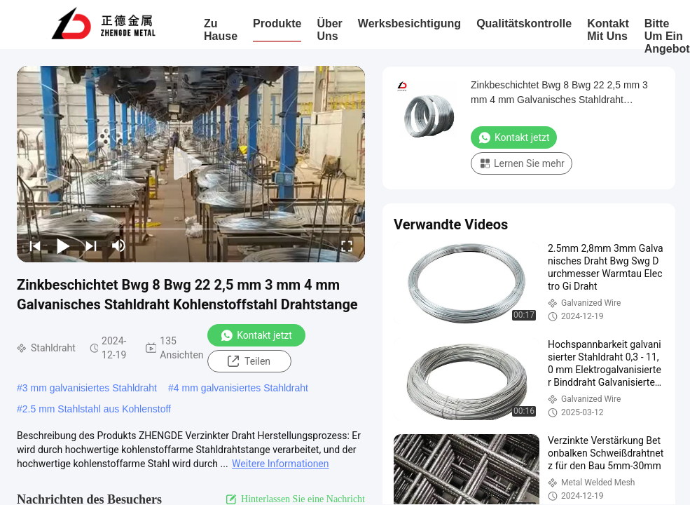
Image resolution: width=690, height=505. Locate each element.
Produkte (277, 23)
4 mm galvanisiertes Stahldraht (241, 387)
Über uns (329, 30)
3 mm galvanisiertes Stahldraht (89, 387)
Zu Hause (220, 30)
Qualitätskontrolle (524, 23)
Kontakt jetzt (256, 335)
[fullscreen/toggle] (347, 245)
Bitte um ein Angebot (667, 36)
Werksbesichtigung (409, 23)
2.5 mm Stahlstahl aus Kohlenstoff (96, 409)
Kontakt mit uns (608, 30)
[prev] (35, 245)
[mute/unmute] (119, 245)
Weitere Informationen (280, 463)
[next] (91, 245)
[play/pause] (63, 245)
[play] (191, 164)
